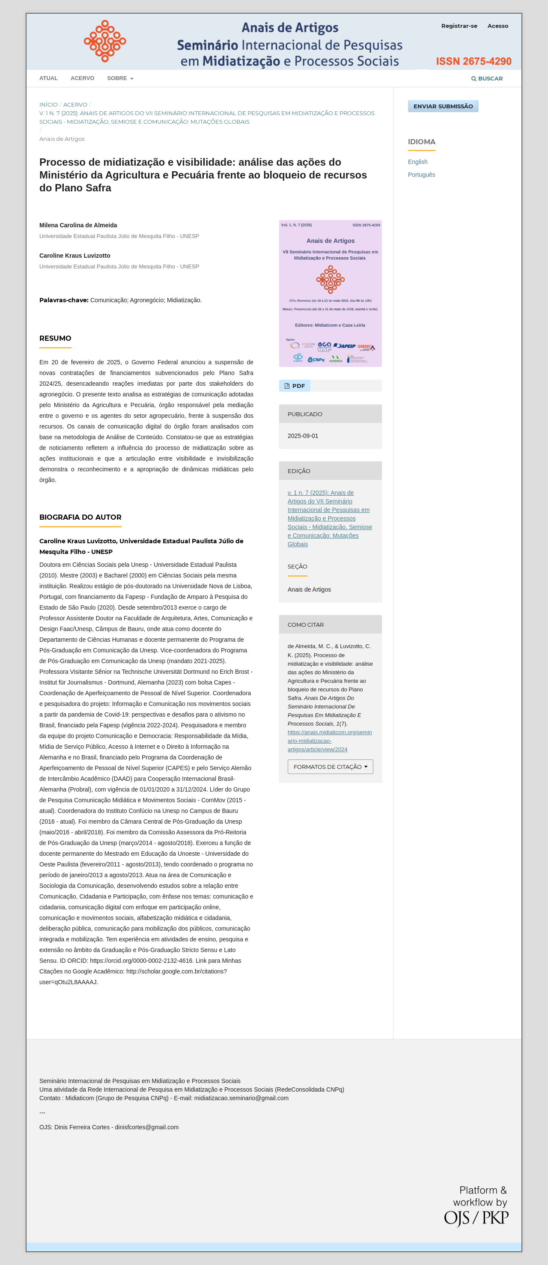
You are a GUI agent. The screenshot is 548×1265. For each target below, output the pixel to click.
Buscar (487, 78)
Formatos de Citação (328, 766)
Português (421, 174)
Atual (48, 78)
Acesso (498, 25)
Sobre (117, 78)
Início (48, 104)
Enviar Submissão (443, 106)
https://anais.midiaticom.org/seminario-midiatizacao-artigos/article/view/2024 (330, 741)
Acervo (82, 78)
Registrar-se (459, 25)
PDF (298, 385)
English (418, 161)
